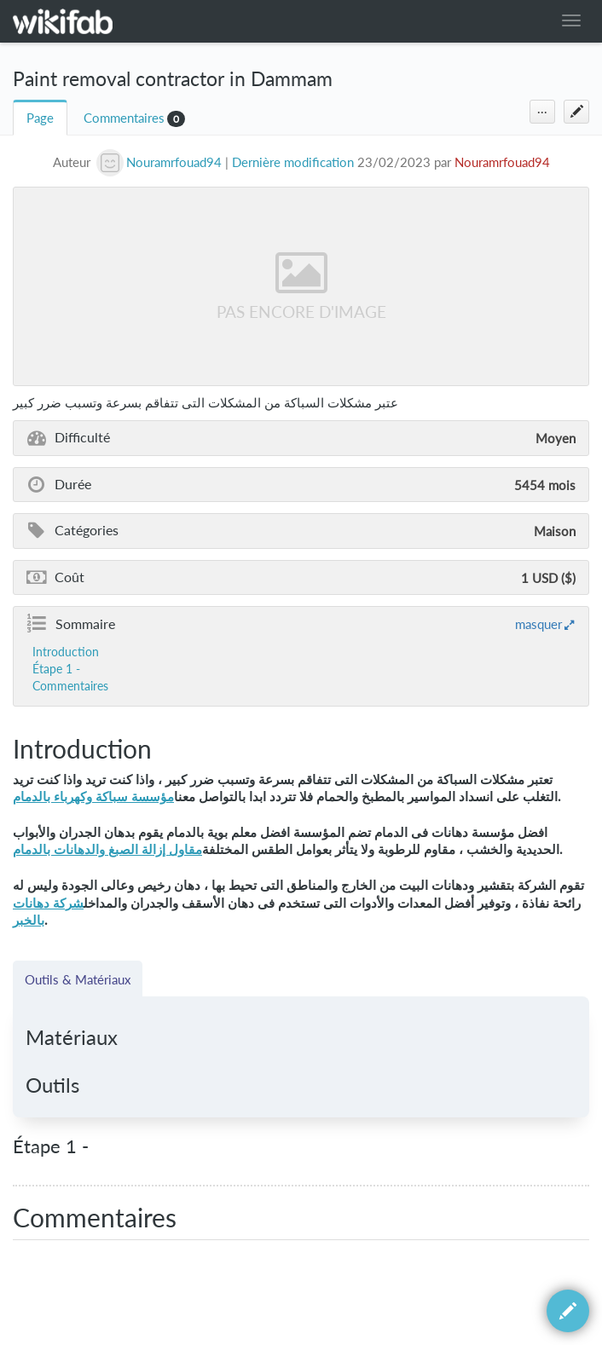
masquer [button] (538, 624)
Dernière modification (293, 162)
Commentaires (124, 118)
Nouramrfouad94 (502, 162)
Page (40, 118)
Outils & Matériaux (77, 979)
